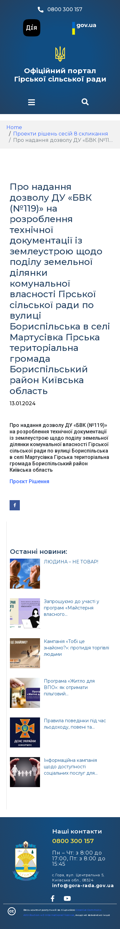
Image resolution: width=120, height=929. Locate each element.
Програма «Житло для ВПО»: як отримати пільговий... (69, 687)
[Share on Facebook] (15, 505)
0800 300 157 (73, 841)
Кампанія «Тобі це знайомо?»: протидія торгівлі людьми (76, 648)
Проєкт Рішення (29, 481)
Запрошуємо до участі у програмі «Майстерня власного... (71, 608)
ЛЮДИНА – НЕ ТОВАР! (71, 562)
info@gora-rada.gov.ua (83, 885)
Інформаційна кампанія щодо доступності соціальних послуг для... (71, 766)
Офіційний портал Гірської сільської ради (60, 74)
